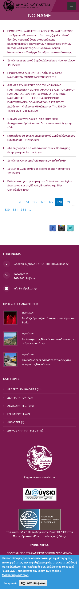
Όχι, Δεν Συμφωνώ (33, 584)
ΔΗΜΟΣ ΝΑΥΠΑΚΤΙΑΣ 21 (22, 430)
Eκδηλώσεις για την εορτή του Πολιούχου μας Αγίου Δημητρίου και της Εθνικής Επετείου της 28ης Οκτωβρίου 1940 (39, 185)
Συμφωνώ (10, 585)
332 (23, 209)
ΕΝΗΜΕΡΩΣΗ (15, 414)
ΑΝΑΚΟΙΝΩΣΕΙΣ (17, 405)
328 (59, 202)
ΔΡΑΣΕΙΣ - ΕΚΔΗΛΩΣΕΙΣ (21, 389)
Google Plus (61, 228)
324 (26, 202)
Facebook (52, 228)
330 (7, 209)
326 (42, 202)
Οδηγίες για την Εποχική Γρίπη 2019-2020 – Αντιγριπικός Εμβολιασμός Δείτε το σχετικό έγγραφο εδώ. (40, 123)
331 (15, 209)
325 (34, 202)
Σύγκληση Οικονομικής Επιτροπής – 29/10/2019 (36, 160)
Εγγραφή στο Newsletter (39, 477)
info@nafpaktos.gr (25, 288)
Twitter (70, 228)
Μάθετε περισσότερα (15, 576)
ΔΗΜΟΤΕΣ (13, 422)
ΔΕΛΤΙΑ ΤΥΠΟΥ (16, 397)
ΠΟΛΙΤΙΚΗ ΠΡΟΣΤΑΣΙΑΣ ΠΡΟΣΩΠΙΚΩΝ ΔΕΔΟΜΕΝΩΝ (39, 553)
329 (67, 202)
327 (51, 202)
